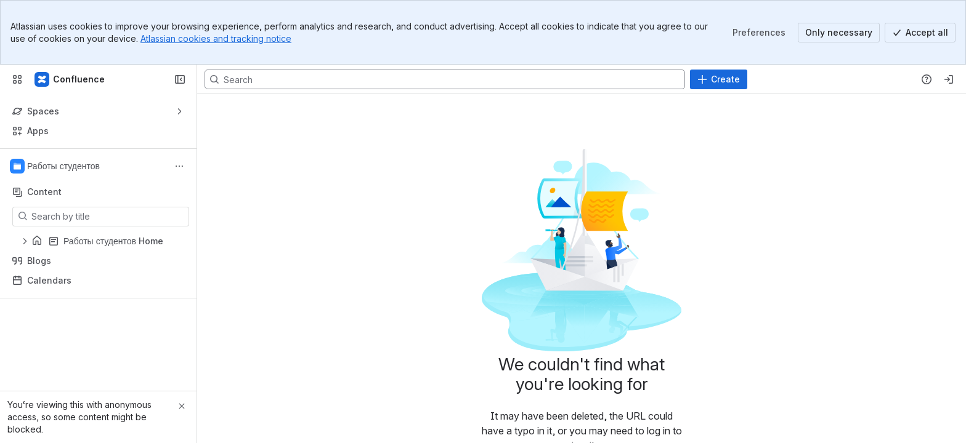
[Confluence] (70, 79)
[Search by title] (108, 216)
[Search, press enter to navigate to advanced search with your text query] (445, 79)
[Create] (718, 79)
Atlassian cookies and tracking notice (215, 38)
